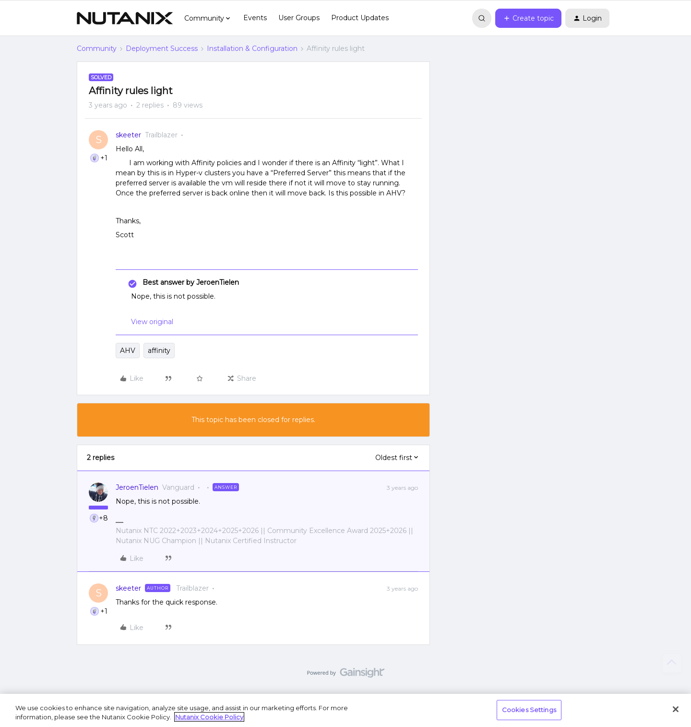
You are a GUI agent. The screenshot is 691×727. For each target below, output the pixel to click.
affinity (159, 350)
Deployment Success (162, 48)
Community (97, 48)
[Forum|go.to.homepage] (125, 18)
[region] (345, 710)
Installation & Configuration (252, 48)
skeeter (128, 135)
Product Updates (360, 17)
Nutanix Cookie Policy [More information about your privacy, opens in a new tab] (209, 717)
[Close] (675, 709)
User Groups (299, 17)
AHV (127, 350)
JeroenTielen (137, 487)
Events (255, 17)
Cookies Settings (529, 710)
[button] (528, 18)
